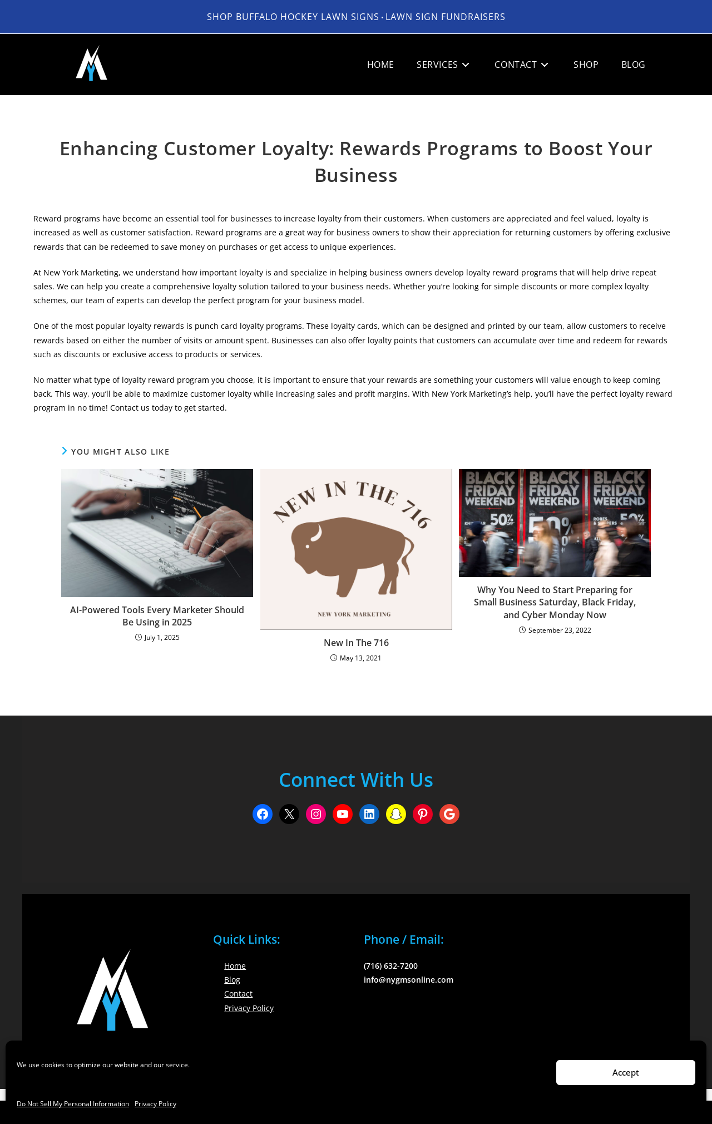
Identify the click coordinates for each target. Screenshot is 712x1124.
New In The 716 (356, 643)
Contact (238, 993)
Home (235, 965)
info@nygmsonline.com (408, 979)
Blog (232, 979)
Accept (625, 1072)
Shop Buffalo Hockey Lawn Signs (293, 17)
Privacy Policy (155, 1103)
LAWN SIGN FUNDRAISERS (445, 17)
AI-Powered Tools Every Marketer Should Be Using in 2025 (157, 616)
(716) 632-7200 (391, 965)
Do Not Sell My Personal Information (73, 1103)
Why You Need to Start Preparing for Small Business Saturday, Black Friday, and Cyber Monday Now (555, 602)
